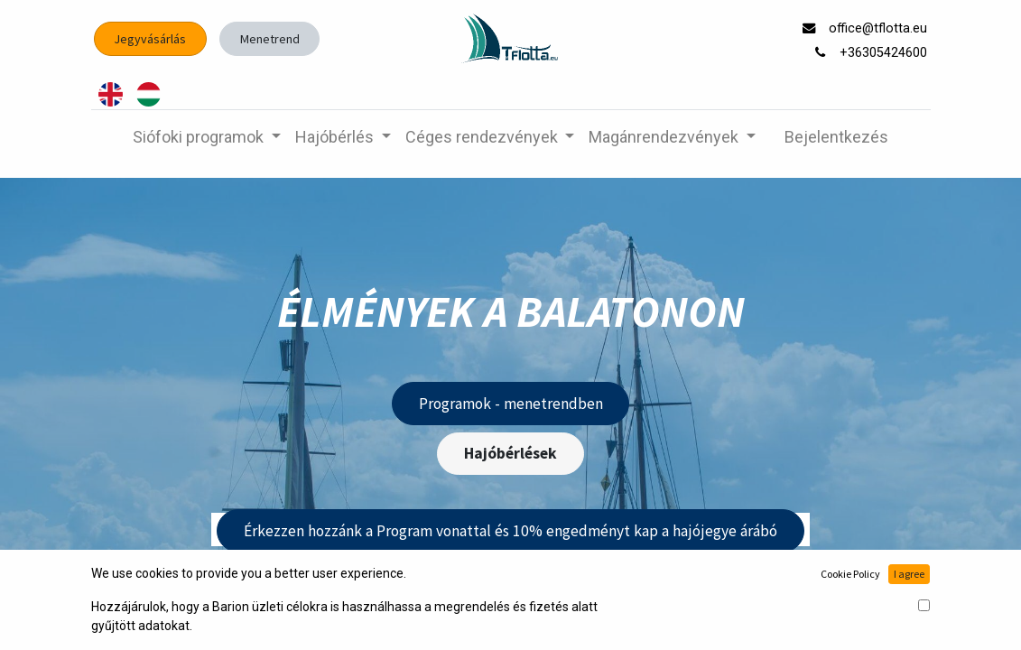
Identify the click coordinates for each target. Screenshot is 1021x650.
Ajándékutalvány (524, 605)
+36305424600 (885, 52)
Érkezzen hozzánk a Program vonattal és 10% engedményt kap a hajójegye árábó (510, 531)
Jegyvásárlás (150, 39)
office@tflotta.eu (880, 28)
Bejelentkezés (836, 136)
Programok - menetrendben (511, 403)
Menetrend (270, 39)
